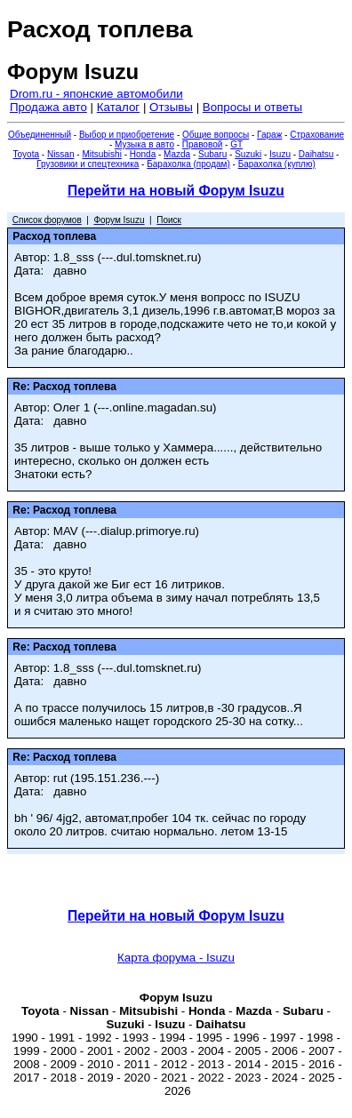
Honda (143, 154)
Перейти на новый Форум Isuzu (176, 190)
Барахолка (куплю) (277, 164)
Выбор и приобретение (126, 135)
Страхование (317, 135)
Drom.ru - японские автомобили (96, 93)
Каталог (118, 107)
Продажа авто (48, 107)
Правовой (202, 144)
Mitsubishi (101, 154)
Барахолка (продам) (188, 164)
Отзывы (171, 107)
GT (236, 144)
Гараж (269, 135)
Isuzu (280, 154)
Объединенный (39, 135)
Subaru (212, 154)
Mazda (177, 154)
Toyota (26, 154)
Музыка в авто (144, 144)
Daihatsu (316, 154)
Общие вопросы (215, 135)
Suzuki (248, 154)
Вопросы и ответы (252, 107)
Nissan (61, 154)
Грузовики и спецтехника (87, 164)
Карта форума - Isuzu (176, 957)
